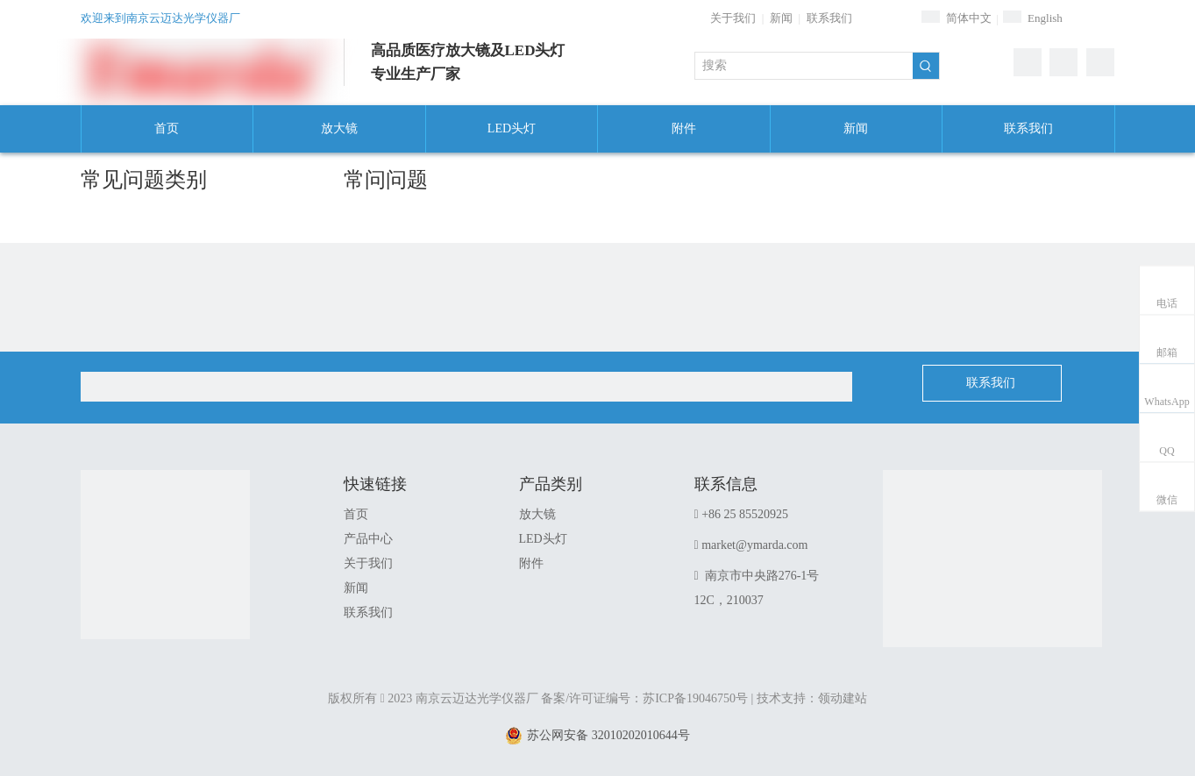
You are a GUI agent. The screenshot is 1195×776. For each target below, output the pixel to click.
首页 (356, 514)
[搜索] (804, 66)
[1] (992, 579)
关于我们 (733, 18)
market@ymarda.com (754, 545)
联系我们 (829, 18)
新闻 (781, 18)
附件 (531, 563)
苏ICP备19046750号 (695, 698)
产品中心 (368, 538)
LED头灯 (543, 538)
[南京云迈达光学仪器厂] (165, 554)
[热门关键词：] (926, 66)
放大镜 (537, 514)
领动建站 (842, 698)
